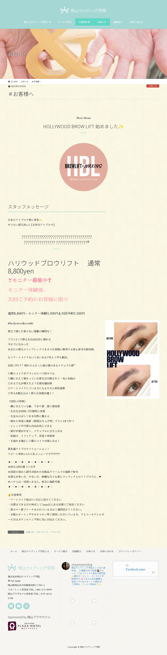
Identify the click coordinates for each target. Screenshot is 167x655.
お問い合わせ (107, 551)
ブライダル (56, 532)
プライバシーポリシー (129, 551)
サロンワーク (42, 532)
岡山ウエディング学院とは (35, 551)
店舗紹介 (76, 551)
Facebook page (135, 569)
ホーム (13, 551)
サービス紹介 (61, 551)
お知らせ (153, 86)
